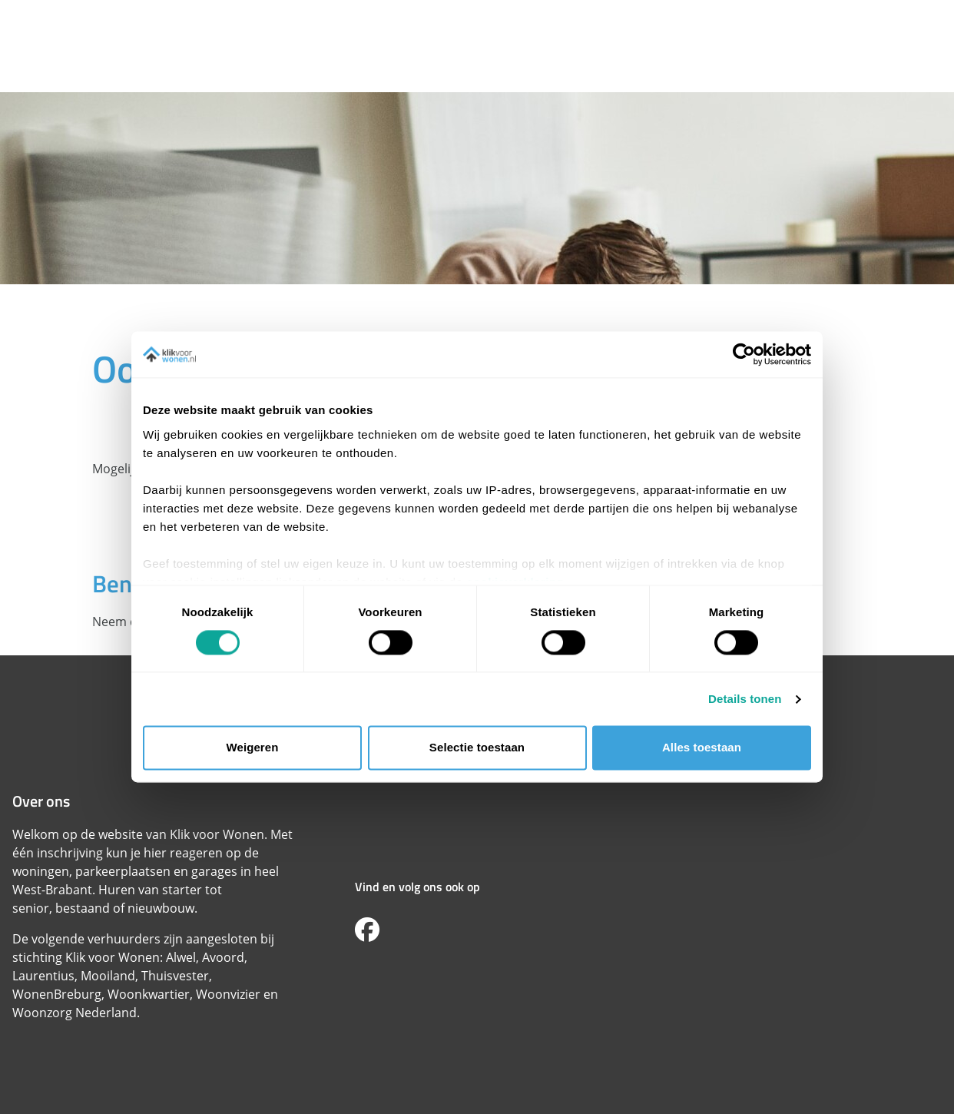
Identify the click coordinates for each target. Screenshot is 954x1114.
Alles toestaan (701, 747)
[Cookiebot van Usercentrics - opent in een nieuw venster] (744, 354)
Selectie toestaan (477, 747)
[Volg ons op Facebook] (367, 930)
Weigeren (252, 747)
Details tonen (744, 698)
